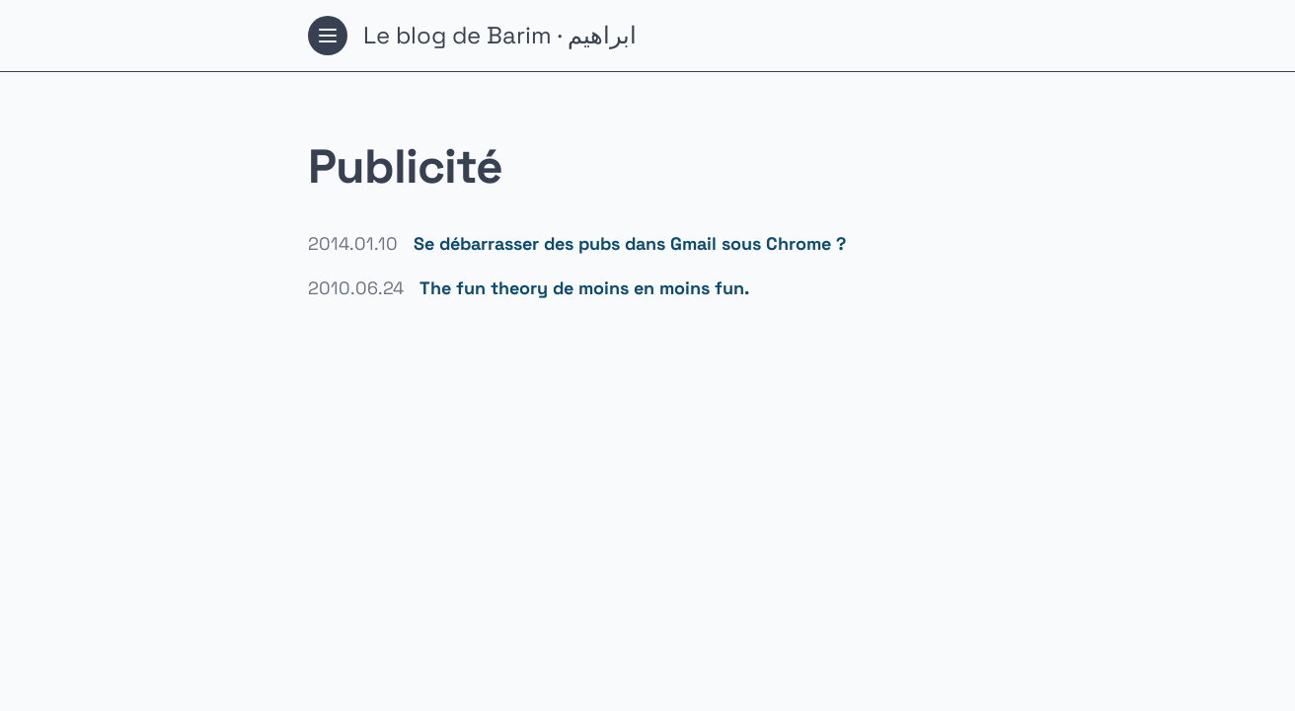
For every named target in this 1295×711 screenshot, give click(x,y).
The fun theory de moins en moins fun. (584, 287)
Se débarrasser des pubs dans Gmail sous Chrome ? (630, 243)
